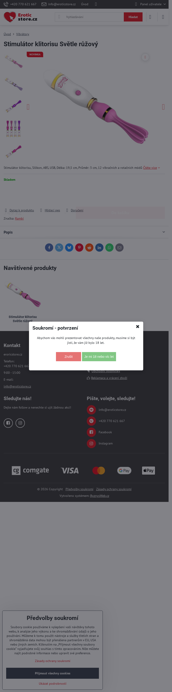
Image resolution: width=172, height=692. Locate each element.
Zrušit (69, 356)
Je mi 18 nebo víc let (99, 356)
